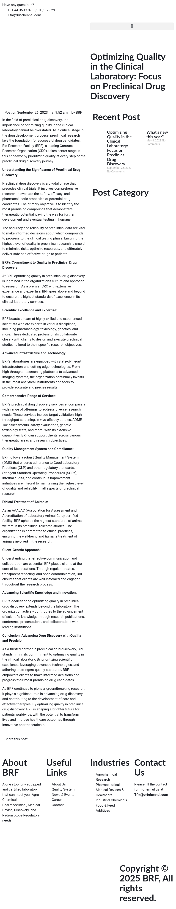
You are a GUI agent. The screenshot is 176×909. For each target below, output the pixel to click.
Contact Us (150, 767)
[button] (132, 26)
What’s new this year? (157, 134)
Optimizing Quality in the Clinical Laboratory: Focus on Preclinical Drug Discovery (119, 147)
